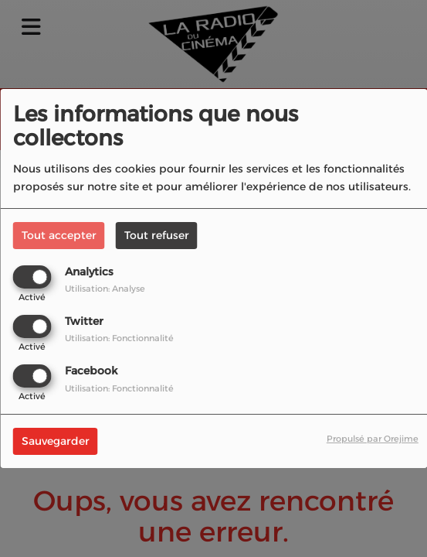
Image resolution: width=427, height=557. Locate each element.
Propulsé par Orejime (373, 438)
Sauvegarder (56, 441)
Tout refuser (156, 235)
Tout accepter (59, 235)
